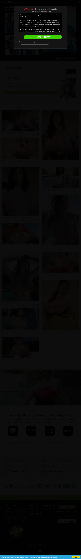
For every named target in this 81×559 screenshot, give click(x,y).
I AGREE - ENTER (47, 37)
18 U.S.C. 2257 (30, 33)
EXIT (24, 37)
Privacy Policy (50, 33)
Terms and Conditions (40, 33)
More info (54, 557)
